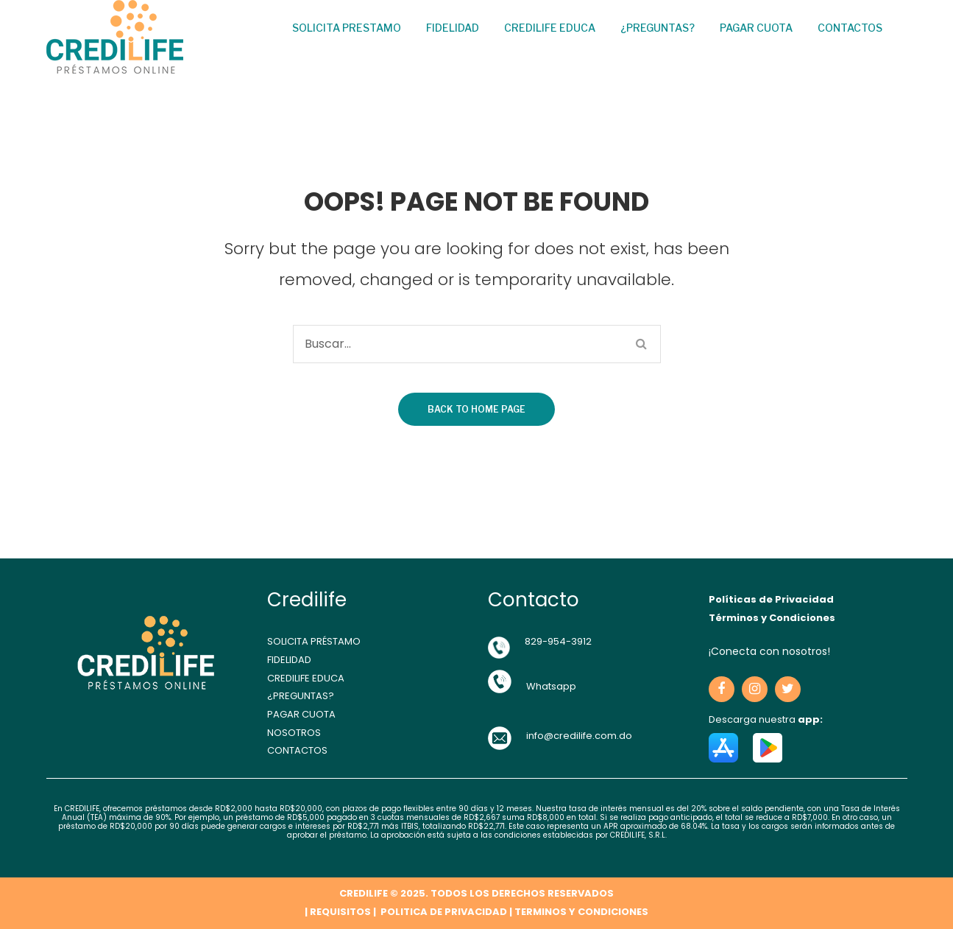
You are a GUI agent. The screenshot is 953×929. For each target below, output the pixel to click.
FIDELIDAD (289, 660)
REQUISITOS (340, 912)
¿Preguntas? (657, 27)
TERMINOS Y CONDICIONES (581, 912)
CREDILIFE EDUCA (305, 678)
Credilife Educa (549, 27)
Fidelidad (452, 27)
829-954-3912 (558, 641)
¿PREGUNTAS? (300, 696)
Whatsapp (551, 686)
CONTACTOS (297, 750)
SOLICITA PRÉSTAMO (314, 641)
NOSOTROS (294, 733)
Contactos (850, 27)
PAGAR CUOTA (301, 714)
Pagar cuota (756, 27)
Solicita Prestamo (346, 27)
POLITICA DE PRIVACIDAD (442, 912)
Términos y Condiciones (772, 618)
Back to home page (476, 409)
